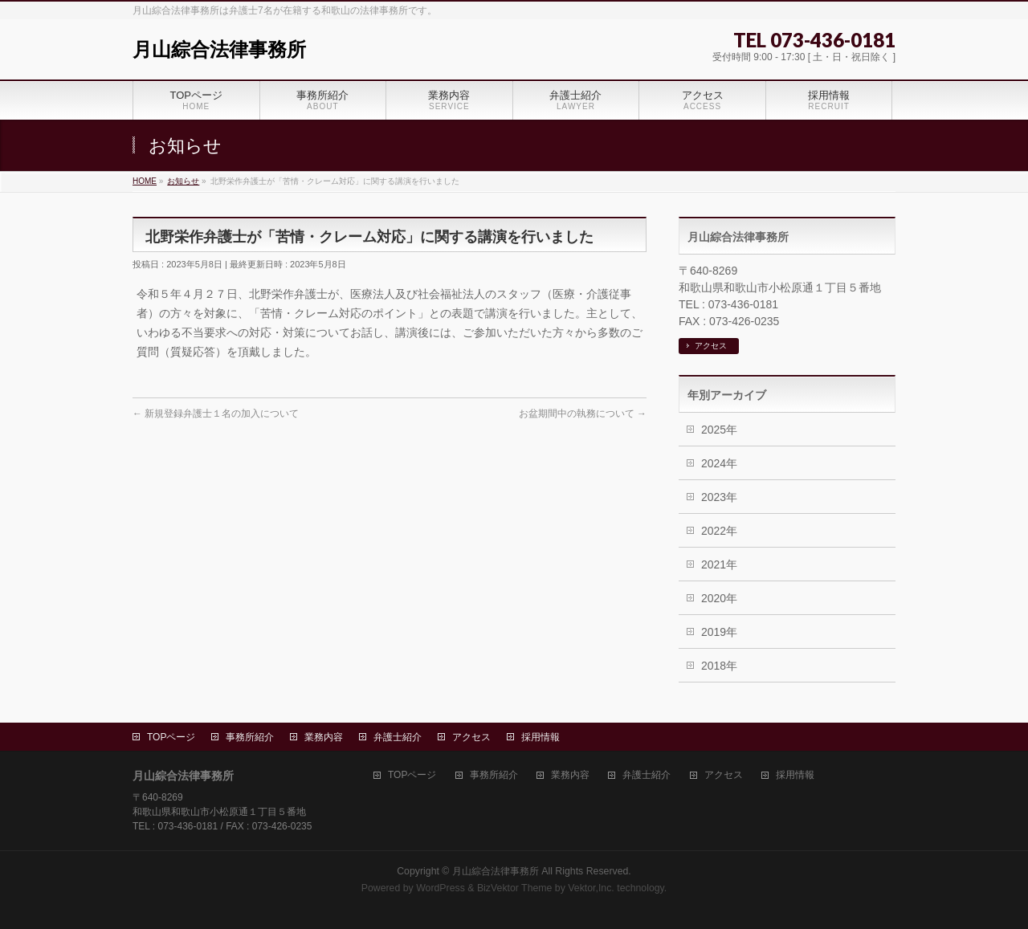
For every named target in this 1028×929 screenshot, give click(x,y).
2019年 (719, 631)
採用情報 (540, 737)
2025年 (719, 429)
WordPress (440, 888)
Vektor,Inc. (591, 888)
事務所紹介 (250, 737)
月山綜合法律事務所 (219, 49)
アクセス (711, 345)
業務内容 (323, 737)
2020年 (719, 598)
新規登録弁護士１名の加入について (216, 413)
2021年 (719, 564)
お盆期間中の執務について (583, 413)
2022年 (719, 530)
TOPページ (171, 737)
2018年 (719, 665)
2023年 (719, 497)
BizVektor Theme (515, 888)
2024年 (719, 463)
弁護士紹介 (397, 737)
